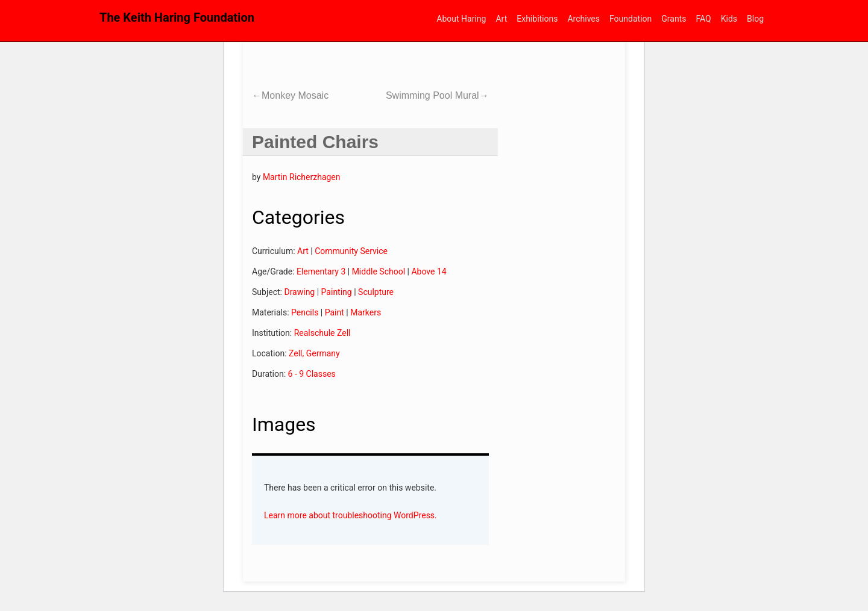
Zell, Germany (314, 353)
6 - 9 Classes (312, 374)
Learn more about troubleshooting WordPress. (350, 515)
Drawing (299, 292)
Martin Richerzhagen (302, 177)
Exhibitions (537, 18)
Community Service (351, 251)
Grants (673, 18)
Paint (334, 312)
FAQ (703, 18)
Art (501, 18)
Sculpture (376, 292)
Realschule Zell (322, 333)
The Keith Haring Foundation (176, 17)
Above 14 (428, 271)
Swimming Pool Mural (437, 95)
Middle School (378, 271)
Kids (729, 18)
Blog (755, 18)
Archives (583, 18)
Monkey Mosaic (290, 95)
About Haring (461, 18)
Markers (365, 312)
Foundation (630, 18)
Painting (336, 292)
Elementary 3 (321, 271)
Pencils (304, 312)
